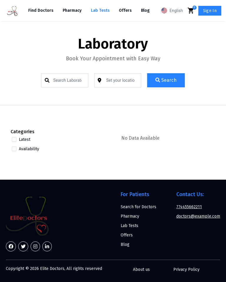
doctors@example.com (198, 216)
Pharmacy (72, 10)
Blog (145, 10)
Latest (24, 139)
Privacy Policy (186, 269)
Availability (29, 149)
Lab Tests (100, 10)
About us (141, 269)
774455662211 (189, 206)
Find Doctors (40, 10)
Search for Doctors (138, 206)
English (172, 11)
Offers (125, 10)
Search (166, 80)
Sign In (210, 10)
